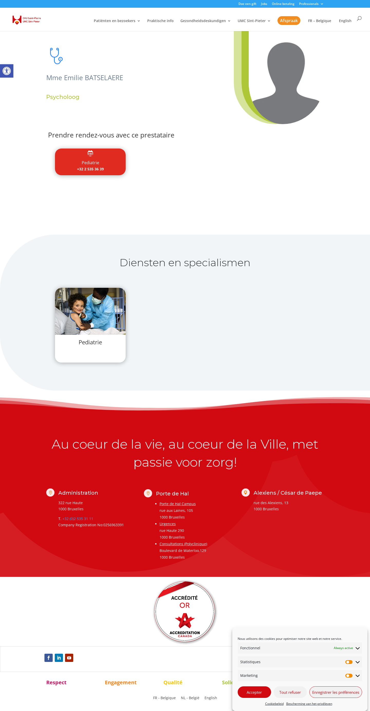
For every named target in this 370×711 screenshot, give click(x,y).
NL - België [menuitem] (190, 697)
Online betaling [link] (283, 4)
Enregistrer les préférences (335, 692)
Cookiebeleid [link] (274, 703)
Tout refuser (290, 692)
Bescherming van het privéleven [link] (309, 703)
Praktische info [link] (160, 21)
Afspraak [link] (289, 20)
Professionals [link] (309, 4)
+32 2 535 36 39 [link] (90, 169)
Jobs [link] (264, 4)
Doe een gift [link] (247, 4)
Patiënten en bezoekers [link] (114, 21)
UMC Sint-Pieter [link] (252, 21)
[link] (6, 71)
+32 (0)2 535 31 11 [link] (77, 518)
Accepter (254, 692)
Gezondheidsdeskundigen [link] (203, 21)
